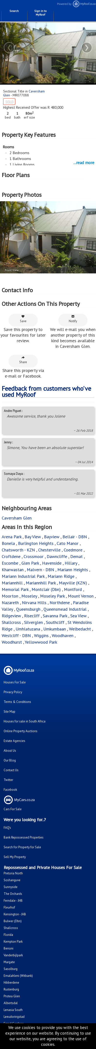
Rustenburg (11, 989)
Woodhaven (63, 635)
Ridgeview (11, 616)
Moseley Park (52, 596)
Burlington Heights (35, 543)
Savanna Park (55, 616)
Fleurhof (9, 907)
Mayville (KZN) (73, 583)
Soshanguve (12, 880)
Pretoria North (13, 873)
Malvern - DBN (40, 569)
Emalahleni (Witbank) (18, 976)
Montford (73, 589)
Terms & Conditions (17, 702)
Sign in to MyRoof (40, 12)
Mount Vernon (81, 596)
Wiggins (41, 635)
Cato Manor (68, 543)
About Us (10, 751)
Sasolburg (10, 969)
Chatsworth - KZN (18, 550)
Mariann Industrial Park (23, 576)
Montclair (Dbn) (46, 589)
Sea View (79, 616)
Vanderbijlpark (13, 955)
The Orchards (13, 894)
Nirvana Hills (34, 602)
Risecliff (32, 616)
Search (14, 11)
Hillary (71, 563)
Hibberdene (11, 982)
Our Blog (10, 760)
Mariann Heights (72, 569)
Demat (76, 556)
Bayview (51, 536)
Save (23, 319)
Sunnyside (10, 887)
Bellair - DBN (74, 536)
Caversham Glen (17, 518)
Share (23, 360)
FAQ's (7, 828)
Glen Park (30, 563)
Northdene (60, 602)
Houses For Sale (15, 682)
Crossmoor (34, 556)
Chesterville (49, 550)
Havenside (51, 563)
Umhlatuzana (28, 629)
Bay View (33, 536)
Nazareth (10, 602)
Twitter (8, 780)
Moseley (29, 596)
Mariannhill (12, 583)
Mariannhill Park (41, 583)
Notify (73, 319)
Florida (8, 935)
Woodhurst (12, 642)
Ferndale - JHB (13, 901)
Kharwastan (13, 569)
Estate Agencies (14, 741)
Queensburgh (28, 609)
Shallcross (12, 622)
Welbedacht (80, 629)
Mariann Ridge (62, 576)
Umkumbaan (54, 629)
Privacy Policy (13, 692)
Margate (9, 962)
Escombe (10, 563)
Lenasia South (13, 1010)
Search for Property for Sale (22, 847)
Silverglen (33, 622)
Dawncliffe (57, 556)
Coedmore (73, 550)
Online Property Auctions (20, 731)
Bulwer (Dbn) (13, 921)
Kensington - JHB (15, 914)
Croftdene (11, 556)
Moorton (10, 596)
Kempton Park (13, 941)
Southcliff (55, 622)
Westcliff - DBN (16, 635)
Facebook (10, 790)
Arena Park (11, 536)
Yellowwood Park (41, 642)
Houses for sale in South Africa (24, 721)
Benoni (8, 948)
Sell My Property (15, 857)
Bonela (8, 543)
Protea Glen (12, 996)
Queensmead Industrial (65, 609)
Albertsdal (11, 1003)
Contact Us (11, 770)
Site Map (9, 711)
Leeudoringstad (14, 1017)
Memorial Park (16, 589)
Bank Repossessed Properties (24, 837)
